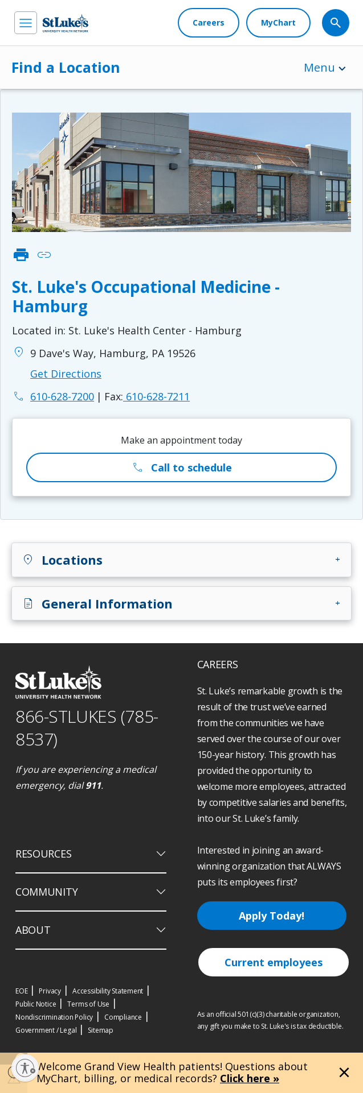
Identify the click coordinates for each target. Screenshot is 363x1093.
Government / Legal (45, 1030)
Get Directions (65, 373)
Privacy (50, 991)
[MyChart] (278, 22)
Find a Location (65, 67)
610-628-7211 (147, 396)
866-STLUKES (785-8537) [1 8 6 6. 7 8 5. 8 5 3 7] (86, 728)
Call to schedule (181, 467)
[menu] (25, 22)
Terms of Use (88, 1004)
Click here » (249, 1078)
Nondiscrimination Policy (54, 1017)
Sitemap (100, 1030)
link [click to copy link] (44, 255)
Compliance (123, 1017)
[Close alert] (344, 1072)
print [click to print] (21, 255)
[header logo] (65, 23)
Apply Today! (271, 915)
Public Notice (35, 1004)
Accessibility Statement (107, 991)
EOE (21, 991)
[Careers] (208, 22)
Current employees (274, 962)
